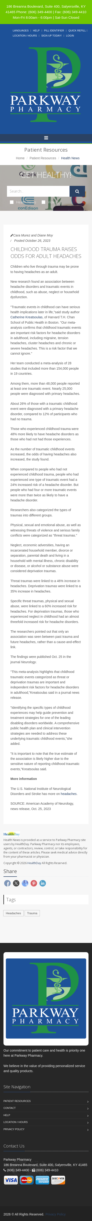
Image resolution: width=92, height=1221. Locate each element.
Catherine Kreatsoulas (26, 317)
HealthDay (34, 863)
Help (36, 30)
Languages (21, 30)
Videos (50, 202)
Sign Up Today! (51, 35)
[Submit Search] (77, 191)
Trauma (32, 913)
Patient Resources (43, 158)
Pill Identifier (54, 30)
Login (70, 35)
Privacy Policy (14, 1129)
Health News (23, 202)
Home (20, 158)
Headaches (13, 913)
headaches (69, 794)
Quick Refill (77, 30)
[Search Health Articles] (38, 191)
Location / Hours (25, 35)
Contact (9, 1108)
